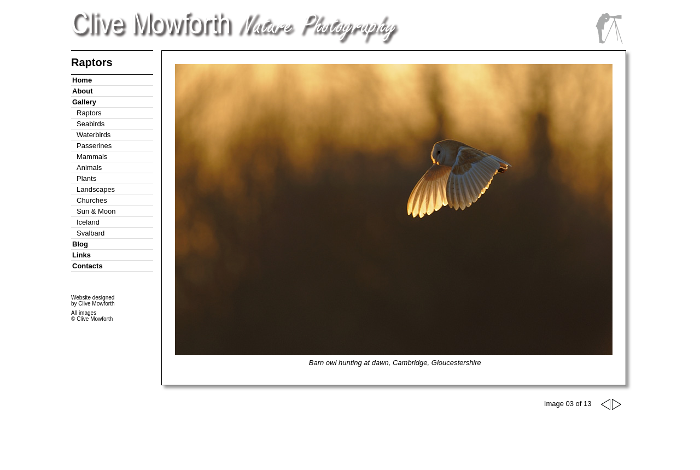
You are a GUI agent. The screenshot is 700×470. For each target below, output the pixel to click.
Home (82, 80)
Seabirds (90, 124)
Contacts (87, 266)
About (82, 91)
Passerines (94, 146)
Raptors (89, 113)
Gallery (84, 102)
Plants (86, 178)
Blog (80, 244)
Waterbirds (93, 135)
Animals (89, 167)
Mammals (92, 156)
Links (81, 255)
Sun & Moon (96, 211)
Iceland (88, 222)
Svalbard (90, 233)
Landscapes (96, 189)
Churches (92, 200)
